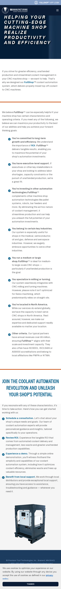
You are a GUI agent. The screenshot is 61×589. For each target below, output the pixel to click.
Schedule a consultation (19, 418)
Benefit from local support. (21, 477)
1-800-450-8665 (16, 563)
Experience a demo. (17, 453)
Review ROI (12, 437)
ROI (33, 145)
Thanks (30, 584)
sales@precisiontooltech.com (39, 563)
